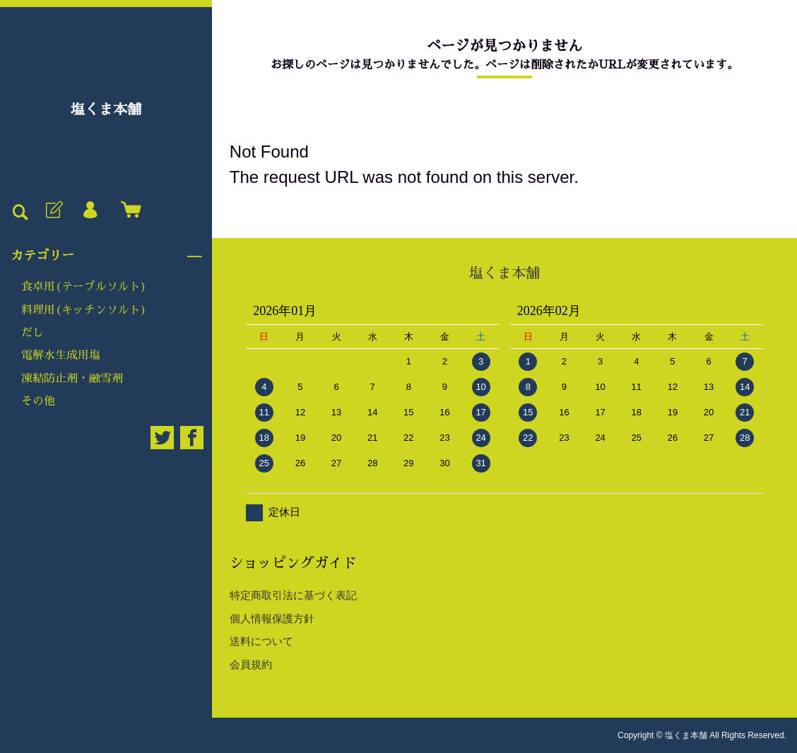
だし (32, 332)
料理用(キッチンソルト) (83, 310)
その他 (38, 401)
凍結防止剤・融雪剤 (72, 378)
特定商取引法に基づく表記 (293, 595)
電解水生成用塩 (60, 355)
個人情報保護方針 (272, 618)
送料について (261, 641)
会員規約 (251, 664)
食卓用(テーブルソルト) (83, 286)
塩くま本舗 (106, 109)
